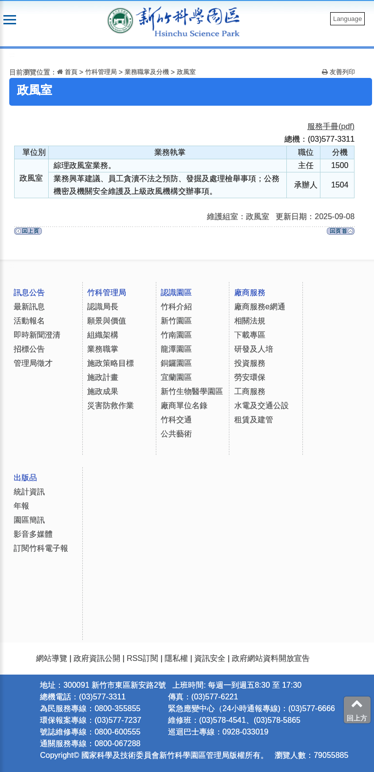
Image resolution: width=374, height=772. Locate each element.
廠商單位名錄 (184, 405)
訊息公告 (29, 292)
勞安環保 (249, 377)
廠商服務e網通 (259, 306)
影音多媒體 (33, 534)
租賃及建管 (253, 419)
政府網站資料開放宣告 (271, 658)
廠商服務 (249, 292)
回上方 (357, 709)
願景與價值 (106, 321)
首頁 (67, 71)
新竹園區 (176, 321)
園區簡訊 (29, 520)
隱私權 (176, 658)
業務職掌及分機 (147, 71)
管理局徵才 (33, 363)
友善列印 (338, 71)
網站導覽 (51, 658)
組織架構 (102, 335)
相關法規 (249, 321)
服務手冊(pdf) (331, 126)
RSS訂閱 (142, 658)
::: (12, 54)
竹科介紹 (176, 306)
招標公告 (29, 349)
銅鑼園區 (176, 363)
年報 (21, 506)
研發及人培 (253, 349)
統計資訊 (29, 492)
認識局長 (102, 306)
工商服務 (249, 391)
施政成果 (102, 391)
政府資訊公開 (97, 658)
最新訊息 (29, 306)
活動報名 (29, 321)
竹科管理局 (101, 71)
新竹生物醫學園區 (192, 391)
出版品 (25, 477)
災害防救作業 (110, 405)
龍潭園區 (176, 349)
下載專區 (249, 335)
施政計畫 (102, 377)
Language (347, 18)
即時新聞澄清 (37, 335)
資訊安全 (209, 658)
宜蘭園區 (176, 377)
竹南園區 (176, 335)
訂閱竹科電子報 (41, 548)
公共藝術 (176, 434)
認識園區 (176, 292)
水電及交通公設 (261, 405)
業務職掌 (102, 349)
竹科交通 (176, 419)
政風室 (186, 71)
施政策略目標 (110, 363)
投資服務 (249, 363)
